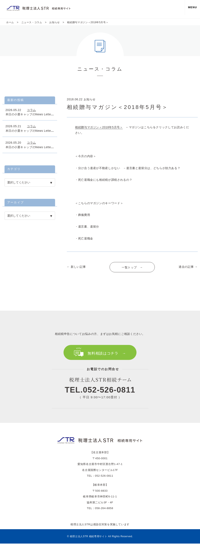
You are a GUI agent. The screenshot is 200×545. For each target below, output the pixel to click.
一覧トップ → (132, 267)
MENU (190, 9)
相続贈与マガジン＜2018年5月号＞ (99, 127)
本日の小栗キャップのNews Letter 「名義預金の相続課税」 (47, 114)
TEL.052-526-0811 (100, 391)
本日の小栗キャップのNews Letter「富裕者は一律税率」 (44, 130)
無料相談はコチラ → (107, 353)
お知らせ (90, 99)
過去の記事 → (188, 266)
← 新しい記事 (76, 266)
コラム (31, 110)
